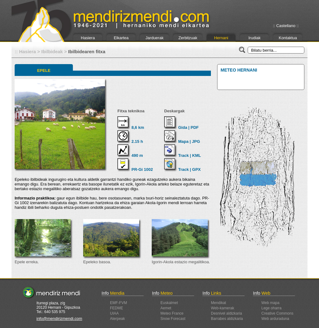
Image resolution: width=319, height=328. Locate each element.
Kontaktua (288, 37)
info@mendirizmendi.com (59, 318)
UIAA (114, 313)
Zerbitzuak (188, 37)
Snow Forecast (172, 318)
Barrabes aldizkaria (227, 318)
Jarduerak (154, 37)
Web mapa (270, 303)
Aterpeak (117, 318)
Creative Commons (277, 313)
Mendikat (218, 303)
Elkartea (121, 37)
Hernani (221, 37)
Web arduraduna (275, 318)
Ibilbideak (52, 51)
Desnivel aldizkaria (226, 313)
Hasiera (88, 37)
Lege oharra (271, 308)
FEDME (116, 308)
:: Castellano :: (286, 25)
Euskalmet (169, 303)
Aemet (165, 308)
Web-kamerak (222, 308)
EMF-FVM (118, 303)
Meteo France (171, 313)
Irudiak (254, 37)
